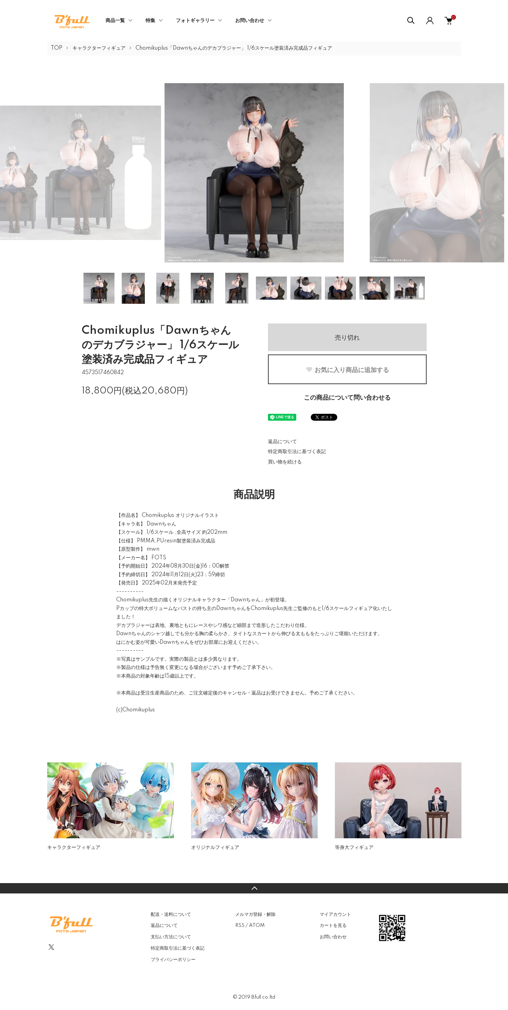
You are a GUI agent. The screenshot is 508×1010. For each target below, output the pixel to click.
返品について (282, 441)
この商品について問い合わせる (347, 397)
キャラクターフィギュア (99, 48)
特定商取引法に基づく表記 (297, 451)
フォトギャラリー (195, 20)
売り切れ (347, 337)
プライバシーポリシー (173, 959)
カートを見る (333, 925)
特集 (150, 20)
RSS (240, 925)
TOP (56, 48)
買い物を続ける (285, 462)
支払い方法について (171, 936)
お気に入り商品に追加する (347, 370)
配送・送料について (171, 914)
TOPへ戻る (254, 888)
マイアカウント (335, 914)
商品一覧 (115, 20)
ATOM (257, 925)
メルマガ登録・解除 (255, 914)
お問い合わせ (249, 20)
